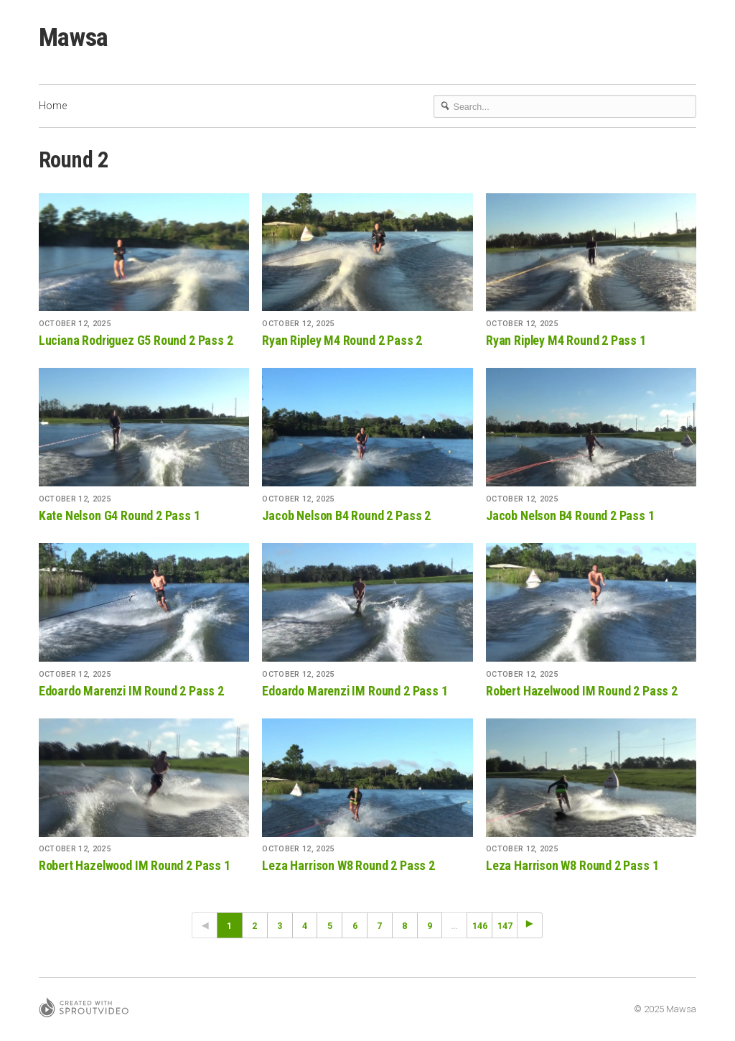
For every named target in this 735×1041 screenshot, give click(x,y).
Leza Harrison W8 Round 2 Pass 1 (572, 865)
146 (479, 925)
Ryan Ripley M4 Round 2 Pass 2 (342, 340)
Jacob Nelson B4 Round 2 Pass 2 (346, 515)
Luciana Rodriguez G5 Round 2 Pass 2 (136, 340)
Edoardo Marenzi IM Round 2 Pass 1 (354, 690)
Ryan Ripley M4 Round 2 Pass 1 (566, 340)
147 (504, 925)
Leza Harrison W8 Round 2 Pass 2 (348, 865)
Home (53, 105)
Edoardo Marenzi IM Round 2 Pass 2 (131, 690)
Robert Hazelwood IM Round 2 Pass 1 (134, 865)
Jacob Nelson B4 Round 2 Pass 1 (570, 515)
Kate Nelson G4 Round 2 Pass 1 (119, 515)
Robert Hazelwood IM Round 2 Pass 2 (582, 690)
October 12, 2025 (75, 323)
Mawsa (73, 37)
